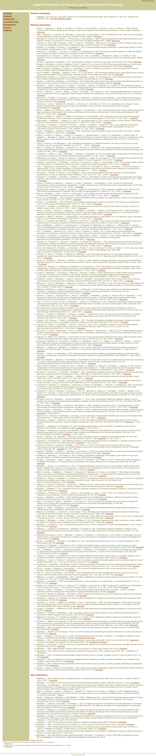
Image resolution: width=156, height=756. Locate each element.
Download (41, 32)
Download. (81, 328)
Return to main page (148, 1)
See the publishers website (60, 19)
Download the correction (98, 642)
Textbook (7, 30)
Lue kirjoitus (135, 683)
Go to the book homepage (85, 638)
